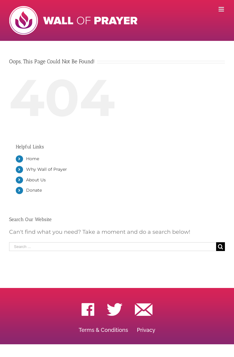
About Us (36, 180)
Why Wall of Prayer (46, 169)
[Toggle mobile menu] (222, 9)
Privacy (146, 330)
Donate (34, 190)
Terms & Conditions (103, 330)
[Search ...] (112, 246)
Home (32, 158)
